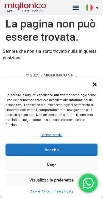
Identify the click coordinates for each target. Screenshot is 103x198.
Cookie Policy (40, 191)
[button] (95, 84)
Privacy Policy (62, 191)
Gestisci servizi (51, 135)
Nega (52, 165)
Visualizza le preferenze (51, 180)
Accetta (51, 149)
